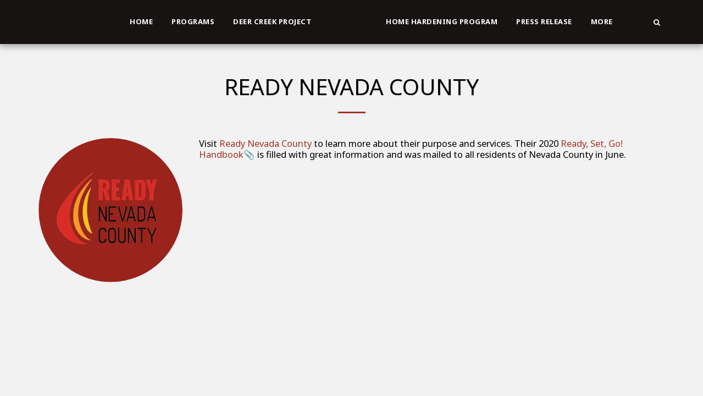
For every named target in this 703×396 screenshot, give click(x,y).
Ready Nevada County (265, 143)
